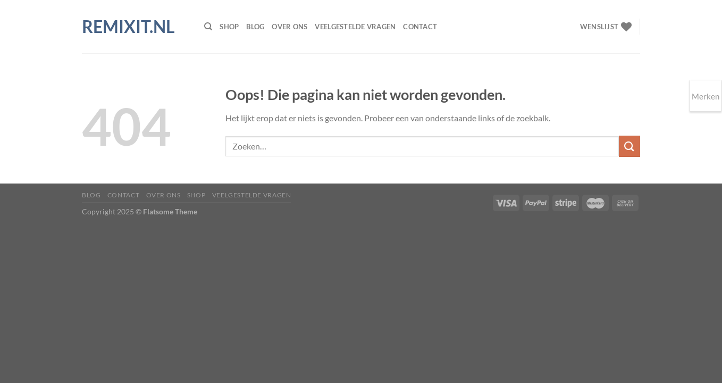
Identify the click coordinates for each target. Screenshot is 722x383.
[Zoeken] (208, 26)
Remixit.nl (128, 26)
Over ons (289, 26)
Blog (255, 26)
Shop (229, 26)
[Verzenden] (629, 146)
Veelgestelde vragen (355, 26)
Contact (420, 26)
